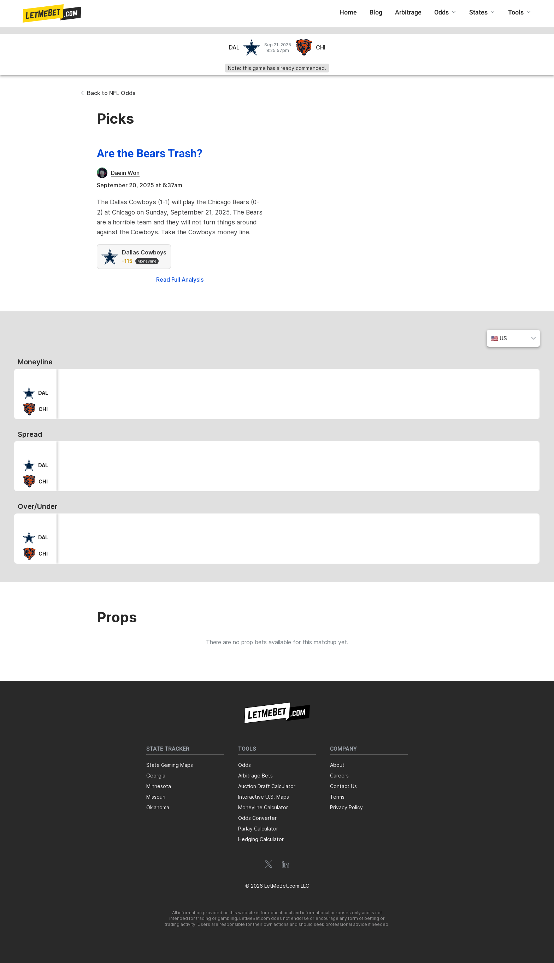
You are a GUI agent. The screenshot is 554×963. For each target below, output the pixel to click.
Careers (339, 776)
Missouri (155, 797)
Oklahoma (157, 807)
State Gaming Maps (169, 765)
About (337, 765)
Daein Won (125, 172)
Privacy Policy (346, 807)
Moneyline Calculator (263, 807)
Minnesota (158, 786)
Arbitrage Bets (255, 776)
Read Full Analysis (180, 279)
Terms (337, 797)
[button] (52, 13)
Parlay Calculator (258, 829)
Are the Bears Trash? (149, 153)
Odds (244, 765)
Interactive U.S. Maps (263, 797)
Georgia (155, 776)
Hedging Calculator (261, 839)
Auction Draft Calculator (266, 786)
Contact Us (343, 786)
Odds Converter (257, 818)
